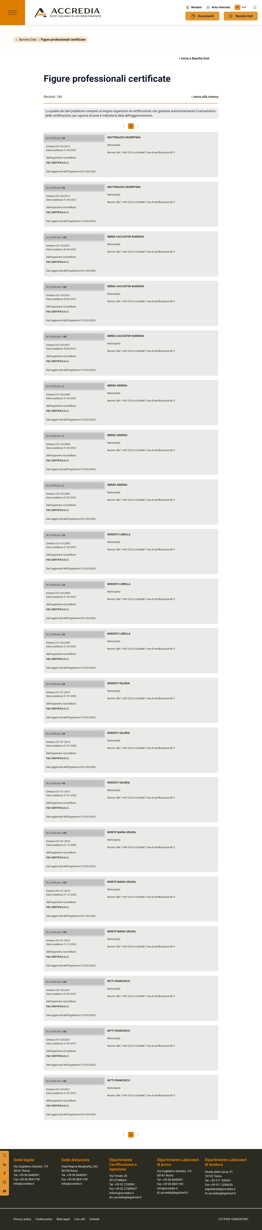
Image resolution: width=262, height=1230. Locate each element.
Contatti (94, 1219)
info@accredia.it (24, 1183)
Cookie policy (43, 1219)
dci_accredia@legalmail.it (125, 1197)
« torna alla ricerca (204, 97)
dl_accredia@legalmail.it (172, 1192)
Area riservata (218, 7)
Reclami (194, 7)
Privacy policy (22, 1219)
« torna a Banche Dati (194, 58)
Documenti (202, 16)
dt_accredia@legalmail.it (220, 1193)
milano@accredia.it (121, 1193)
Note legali (63, 1219)
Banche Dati (241, 16)
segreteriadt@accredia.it (220, 1189)
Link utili (79, 1219)
